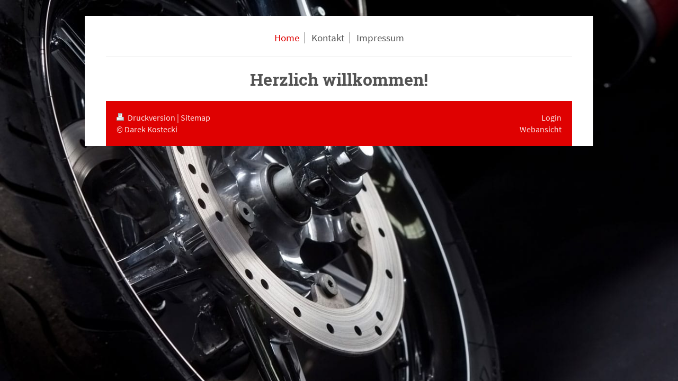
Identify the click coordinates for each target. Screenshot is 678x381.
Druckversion (147, 117)
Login (551, 117)
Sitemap (195, 117)
